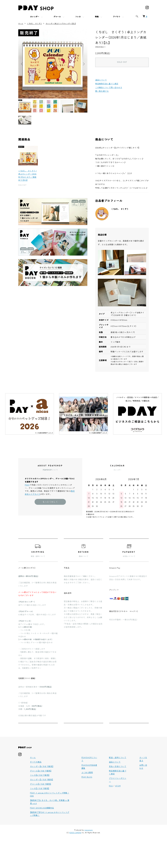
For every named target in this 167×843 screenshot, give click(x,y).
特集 (97, 17)
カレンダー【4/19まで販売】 (41, 766)
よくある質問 (87, 772)
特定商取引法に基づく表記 (106, 83)
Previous (22, 64)
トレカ (78, 17)
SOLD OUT (122, 62)
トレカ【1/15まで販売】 (39, 788)
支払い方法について (117, 766)
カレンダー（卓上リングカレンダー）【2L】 (61, 23)
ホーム (20, 23)
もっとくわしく (50, 501)
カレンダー (34, 17)
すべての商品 (35, 762)
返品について (101, 80)
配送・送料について (117, 757)
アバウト (116, 17)
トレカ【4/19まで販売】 (39, 775)
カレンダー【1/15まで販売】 (41, 779)
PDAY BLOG (86, 777)
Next (83, 64)
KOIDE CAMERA (75, 832)
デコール (57, 17)
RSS (111, 785)
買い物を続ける (102, 91)
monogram (88, 830)
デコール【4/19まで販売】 (40, 770)
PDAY (27, 485)
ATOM (118, 785)
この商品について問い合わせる (108, 87)
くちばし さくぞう (34, 23)
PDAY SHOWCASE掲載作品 (42, 807)
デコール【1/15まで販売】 (40, 784)
